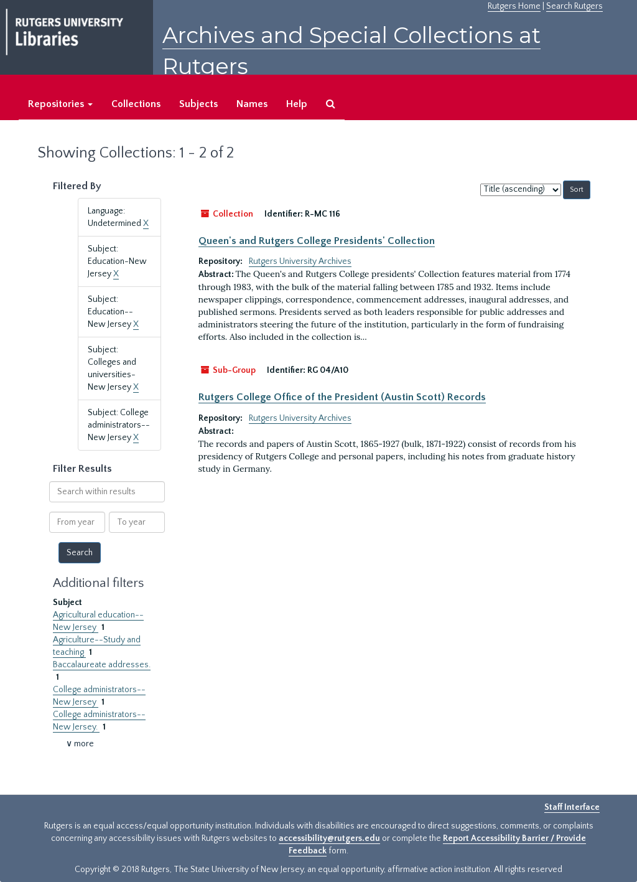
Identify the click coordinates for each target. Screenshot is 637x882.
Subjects (198, 104)
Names (251, 104)
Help (296, 104)
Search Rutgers (574, 6)
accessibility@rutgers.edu (329, 838)
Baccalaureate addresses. (102, 665)
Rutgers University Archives (300, 261)
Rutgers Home (514, 6)
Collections (135, 104)
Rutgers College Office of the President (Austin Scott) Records (342, 397)
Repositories (60, 104)
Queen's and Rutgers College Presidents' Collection (316, 240)
